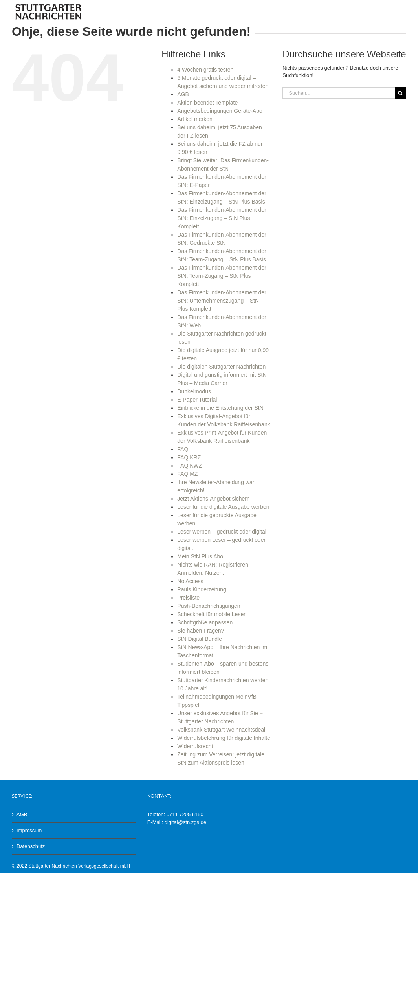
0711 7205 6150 (185, 814)
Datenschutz (30, 846)
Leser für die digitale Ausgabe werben (223, 507)
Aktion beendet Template (207, 102)
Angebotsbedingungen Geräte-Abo (219, 111)
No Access (190, 581)
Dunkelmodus (194, 391)
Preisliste (188, 598)
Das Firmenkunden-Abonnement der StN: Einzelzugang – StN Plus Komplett (221, 218)
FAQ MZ (187, 474)
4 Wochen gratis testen (205, 69)
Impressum (29, 830)
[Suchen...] (338, 93)
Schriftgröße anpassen (205, 622)
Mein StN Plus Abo (200, 556)
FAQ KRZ (189, 457)
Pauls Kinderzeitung (201, 589)
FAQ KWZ (189, 465)
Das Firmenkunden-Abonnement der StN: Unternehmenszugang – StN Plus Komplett (221, 300)
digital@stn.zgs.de (185, 822)
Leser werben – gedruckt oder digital (221, 531)
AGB (183, 94)
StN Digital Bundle (199, 639)
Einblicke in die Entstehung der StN (220, 408)
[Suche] (400, 93)
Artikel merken (194, 119)
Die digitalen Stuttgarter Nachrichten (221, 366)
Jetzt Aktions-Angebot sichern (213, 498)
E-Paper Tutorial (197, 399)
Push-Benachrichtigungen (208, 606)
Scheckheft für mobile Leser (211, 614)
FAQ (182, 449)
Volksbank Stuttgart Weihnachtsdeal (221, 730)
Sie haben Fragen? (200, 631)
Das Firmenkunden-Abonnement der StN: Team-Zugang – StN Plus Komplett (221, 275)
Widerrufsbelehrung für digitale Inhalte (223, 738)
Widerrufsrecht (195, 746)
